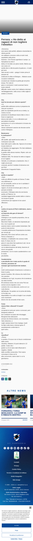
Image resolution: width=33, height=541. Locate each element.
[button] (30, 507)
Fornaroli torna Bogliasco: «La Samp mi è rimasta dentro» (13, 415)
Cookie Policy (14, 538)
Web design (16, 481)
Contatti (16, 464)
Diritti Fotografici (16, 478)
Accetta (16, 525)
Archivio (3, 372)
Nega (16, 530)
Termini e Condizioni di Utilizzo (16, 474)
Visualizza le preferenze (16, 535)
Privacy (20, 538)
